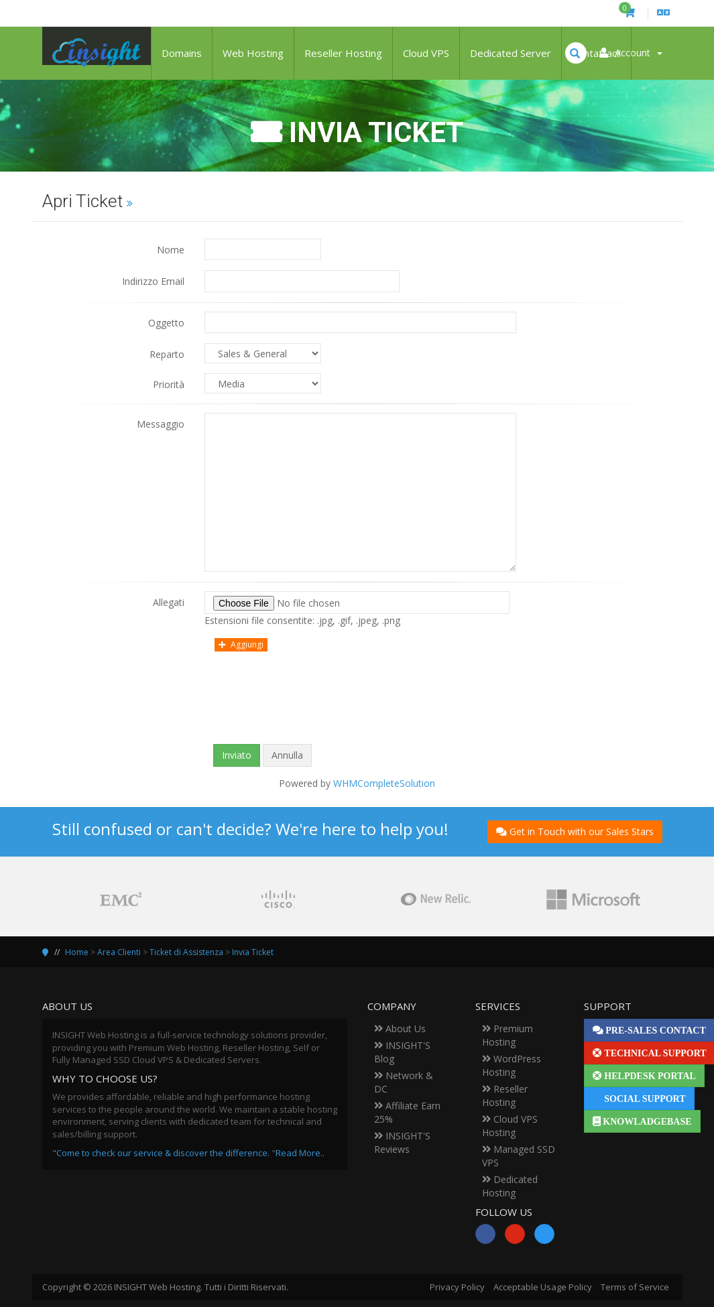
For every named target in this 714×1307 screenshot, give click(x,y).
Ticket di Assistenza (186, 952)
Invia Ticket (253, 952)
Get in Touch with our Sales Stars (575, 831)
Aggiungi (241, 644)
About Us (400, 1028)
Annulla (287, 755)
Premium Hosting (507, 1035)
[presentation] (357, 708)
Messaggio (160, 424)
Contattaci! (596, 53)
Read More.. (300, 1153)
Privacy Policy (457, 1287)
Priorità (168, 384)
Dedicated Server (510, 53)
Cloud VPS (426, 53)
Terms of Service (635, 1287)
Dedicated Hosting (510, 1186)
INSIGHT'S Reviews (402, 1142)
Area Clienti (119, 952)
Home (76, 952)
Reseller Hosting (343, 53)
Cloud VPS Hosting (510, 1126)
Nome (170, 249)
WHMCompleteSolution (384, 783)
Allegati (168, 602)
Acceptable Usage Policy (542, 1287)
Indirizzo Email (153, 281)
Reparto (167, 354)
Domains (182, 53)
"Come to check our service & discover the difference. (161, 1153)
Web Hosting (253, 53)
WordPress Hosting (511, 1065)
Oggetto (166, 322)
